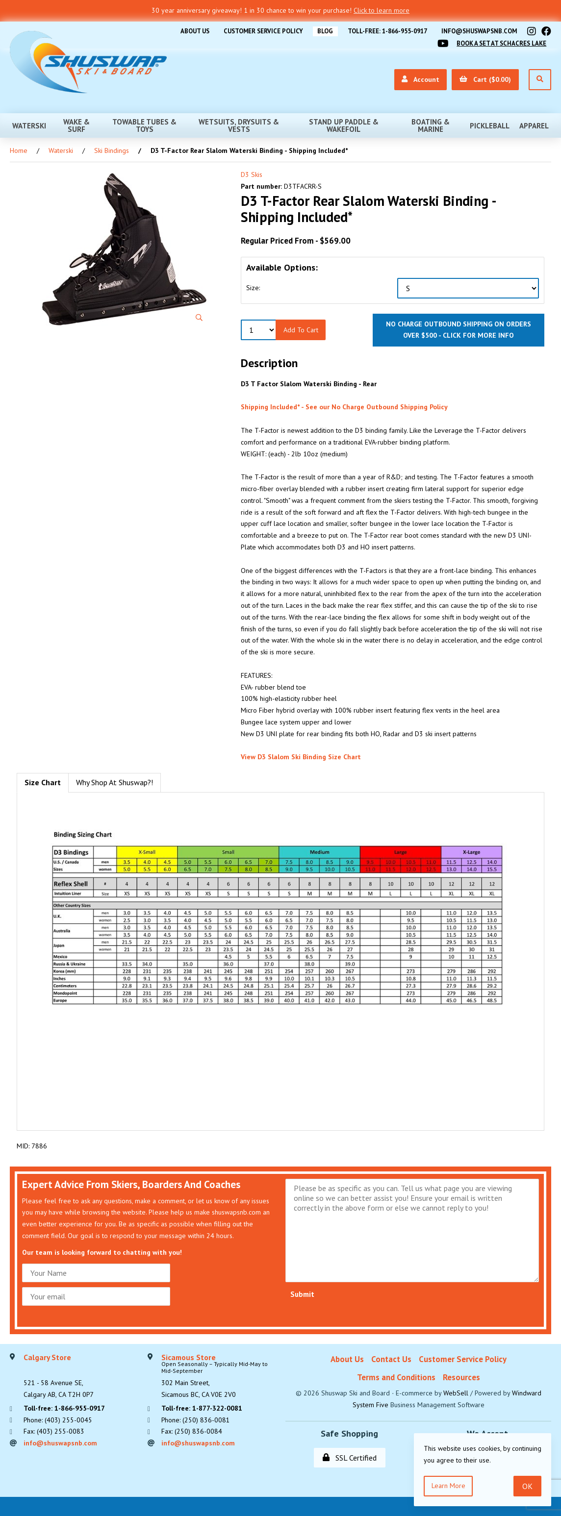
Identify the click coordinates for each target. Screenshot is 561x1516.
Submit (302, 1293)
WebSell (455, 1393)
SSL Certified (350, 1457)
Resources (461, 1377)
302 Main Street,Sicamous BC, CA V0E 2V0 (218, 1376)
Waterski (29, 125)
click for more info (478, 335)
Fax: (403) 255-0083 (54, 1431)
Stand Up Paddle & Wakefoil (344, 125)
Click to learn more (381, 10)
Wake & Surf (76, 125)
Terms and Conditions (396, 1377)
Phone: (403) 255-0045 (58, 1420)
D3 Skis (251, 174)
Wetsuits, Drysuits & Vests (239, 125)
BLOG (321, 31)
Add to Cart (300, 329)
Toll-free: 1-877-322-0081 (202, 1408)
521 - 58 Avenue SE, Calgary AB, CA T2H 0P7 (59, 1376)
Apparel (534, 125)
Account (420, 79)
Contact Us (391, 1359)
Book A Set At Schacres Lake (500, 43)
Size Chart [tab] (43, 782)
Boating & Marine (430, 125)
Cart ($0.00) (485, 79)
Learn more (448, 1485)
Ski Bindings (111, 150)
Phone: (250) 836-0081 (195, 1420)
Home (18, 150)
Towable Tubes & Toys (144, 125)
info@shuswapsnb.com (478, 31)
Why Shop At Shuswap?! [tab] (114, 782)
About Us (188, 31)
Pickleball (490, 125)
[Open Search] (540, 79)
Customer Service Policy (258, 31)
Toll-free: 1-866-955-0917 (384, 31)
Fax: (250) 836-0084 (191, 1431)
